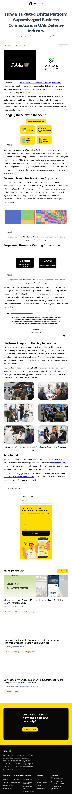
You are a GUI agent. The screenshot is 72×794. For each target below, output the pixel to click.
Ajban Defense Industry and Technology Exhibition (40, 83)
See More (62, 571)
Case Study (8, 46)
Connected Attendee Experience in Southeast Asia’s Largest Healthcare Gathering (33, 681)
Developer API (41, 785)
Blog (38, 779)
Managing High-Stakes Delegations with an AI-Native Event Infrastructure (34, 601)
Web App (16, 779)
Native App (17, 782)
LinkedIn (33, 480)
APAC (7, 652)
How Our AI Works (8, 782)
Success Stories (7, 788)
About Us (5, 779)
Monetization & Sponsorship (27, 782)
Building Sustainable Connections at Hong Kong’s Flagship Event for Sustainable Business (32, 641)
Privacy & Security (8, 785)
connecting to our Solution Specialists (19, 477)
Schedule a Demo (30, 729)
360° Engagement (28, 779)
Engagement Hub (58, 463)
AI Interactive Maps (28, 791)
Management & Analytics (27, 787)
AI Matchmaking (20, 46)
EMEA (17, 612)
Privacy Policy (41, 788)
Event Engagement (28, 652)
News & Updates (42, 782)
